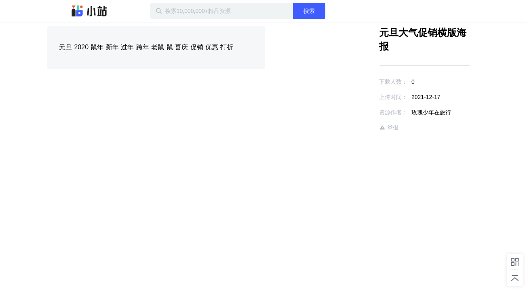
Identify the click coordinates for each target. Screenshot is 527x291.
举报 (365, 113)
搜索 (335, 11)
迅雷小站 (89, 11)
